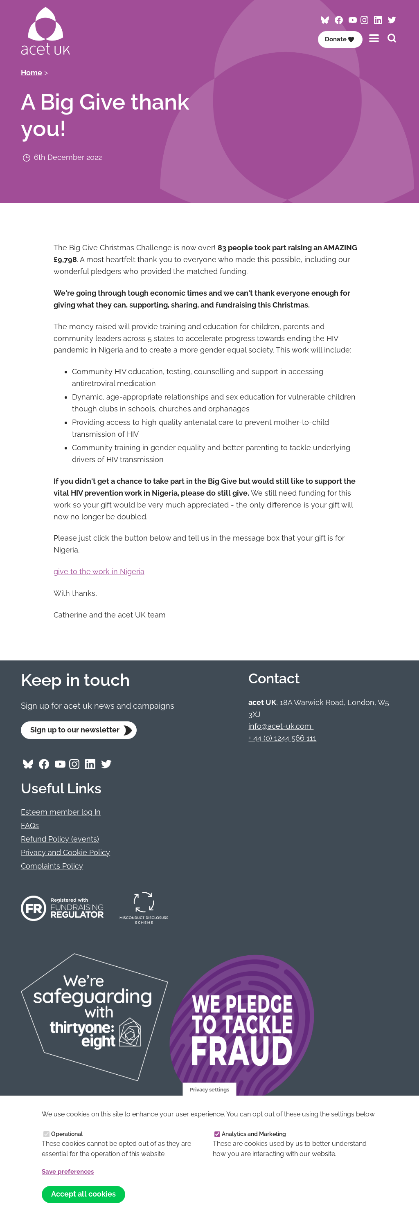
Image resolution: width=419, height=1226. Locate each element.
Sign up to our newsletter (75, 730)
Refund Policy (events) (60, 839)
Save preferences (70, 1171)
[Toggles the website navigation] (374, 37)
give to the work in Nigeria (99, 571)
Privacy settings (209, 1088)
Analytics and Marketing (254, 1133)
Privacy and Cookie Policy (65, 853)
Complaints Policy (52, 866)
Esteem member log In (61, 812)
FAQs (30, 826)
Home (31, 72)
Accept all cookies (84, 1194)
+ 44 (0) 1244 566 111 (282, 738)
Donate (338, 39)
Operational (67, 1133)
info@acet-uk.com (280, 726)
